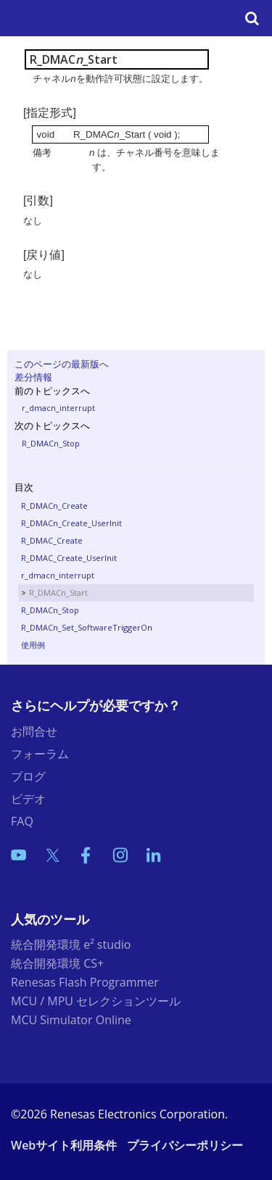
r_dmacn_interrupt (58, 407)
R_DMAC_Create (52, 540)
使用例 (33, 644)
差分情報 (33, 376)
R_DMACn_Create (54, 505)
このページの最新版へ (62, 363)
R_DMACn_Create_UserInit (71, 523)
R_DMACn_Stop (51, 443)
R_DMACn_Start (58, 592)
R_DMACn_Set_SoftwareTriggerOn (86, 627)
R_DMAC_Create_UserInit (69, 557)
